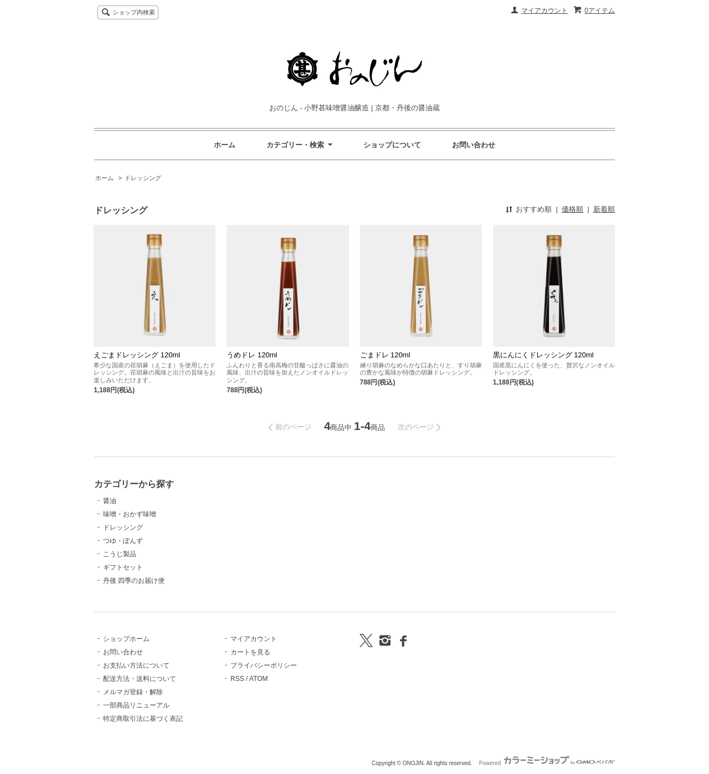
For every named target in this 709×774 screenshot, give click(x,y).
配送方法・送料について (139, 679)
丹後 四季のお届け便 (134, 581)
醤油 (109, 501)
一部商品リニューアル (136, 705)
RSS (237, 679)
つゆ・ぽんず (123, 541)
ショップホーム (126, 639)
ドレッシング (143, 178)
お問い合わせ (473, 145)
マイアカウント (544, 10)
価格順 (572, 209)
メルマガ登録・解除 (133, 692)
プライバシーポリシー (263, 665)
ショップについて (392, 145)
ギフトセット (123, 567)
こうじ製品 (119, 554)
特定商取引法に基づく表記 (143, 718)
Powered (547, 763)
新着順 (604, 209)
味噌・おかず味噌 (129, 514)
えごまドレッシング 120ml (137, 355)
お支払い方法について (136, 665)
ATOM (258, 679)
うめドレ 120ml (252, 355)
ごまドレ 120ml (385, 355)
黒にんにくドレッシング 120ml (543, 355)
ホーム (224, 145)
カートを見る (250, 652)
